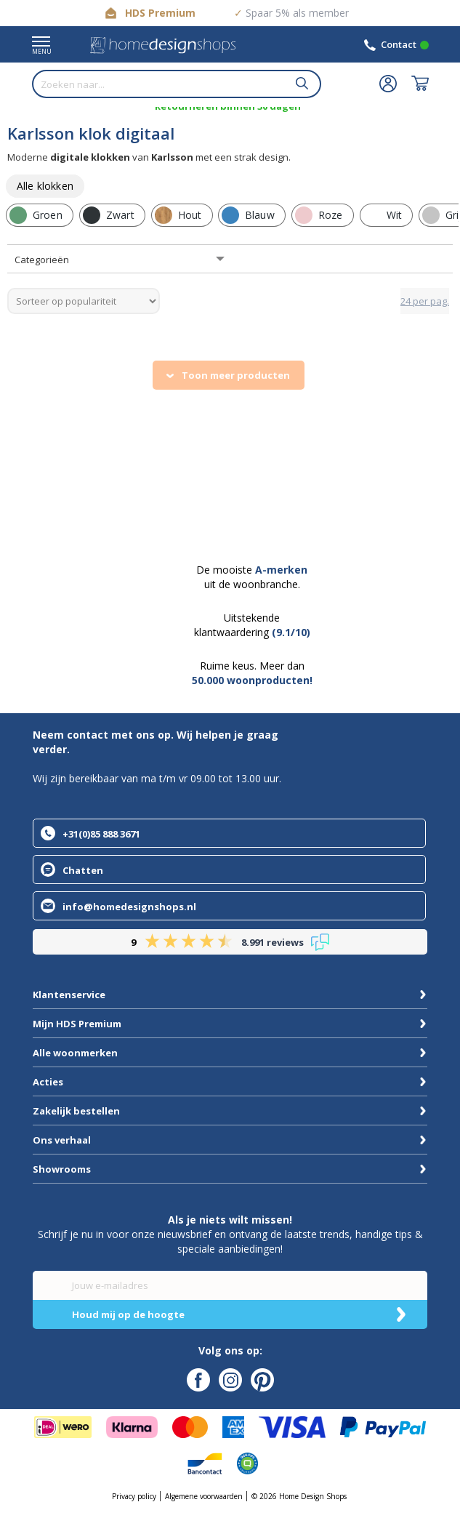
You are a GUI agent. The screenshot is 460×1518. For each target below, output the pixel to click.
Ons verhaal (62, 1139)
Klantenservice (69, 994)
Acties (48, 1081)
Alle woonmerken (75, 1052)
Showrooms (62, 1169)
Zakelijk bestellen (76, 1110)
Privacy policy (134, 1496)
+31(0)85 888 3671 (101, 833)
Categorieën (42, 259)
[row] (45, 186)
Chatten (82, 870)
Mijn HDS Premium (77, 1023)
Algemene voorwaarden (204, 1496)
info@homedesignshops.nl (129, 906)
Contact (398, 44)
